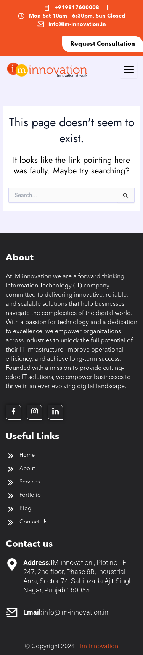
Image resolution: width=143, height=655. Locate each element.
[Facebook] (13, 412)
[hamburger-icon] (128, 69)
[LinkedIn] (55, 412)
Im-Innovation (99, 647)
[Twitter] (34, 412)
